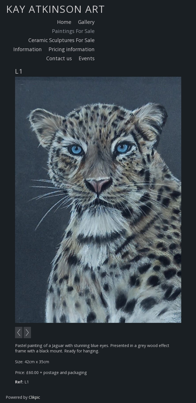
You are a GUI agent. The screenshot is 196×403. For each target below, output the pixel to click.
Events (87, 58)
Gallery (86, 21)
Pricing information (72, 49)
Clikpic (34, 397)
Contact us (59, 58)
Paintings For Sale (73, 31)
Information (27, 49)
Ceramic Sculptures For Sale (61, 40)
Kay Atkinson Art (55, 9)
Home (64, 21)
